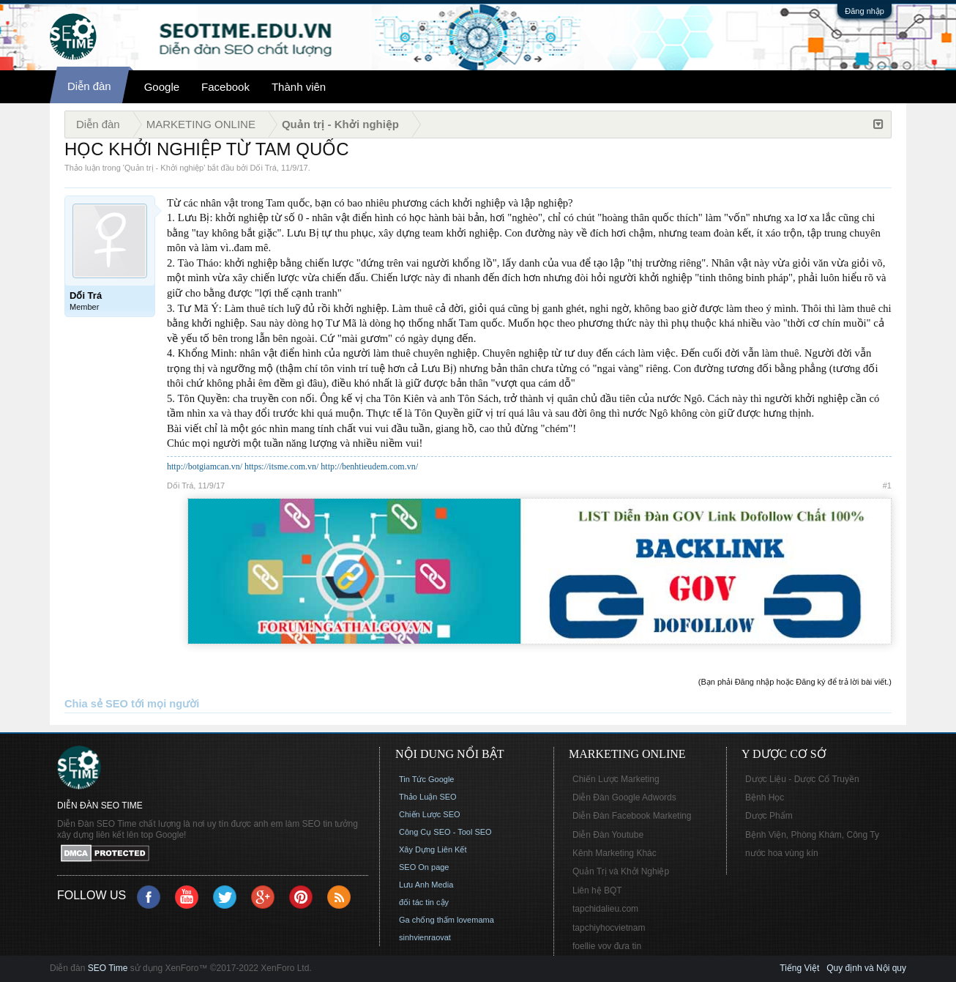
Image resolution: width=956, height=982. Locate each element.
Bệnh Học (764, 797)
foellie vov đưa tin (606, 946)
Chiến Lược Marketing (616, 779)
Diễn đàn (89, 86)
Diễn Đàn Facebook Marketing (631, 816)
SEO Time (108, 968)
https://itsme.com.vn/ (281, 466)
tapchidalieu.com (605, 909)
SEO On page (424, 867)
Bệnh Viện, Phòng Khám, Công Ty (812, 835)
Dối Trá (263, 167)
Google (161, 87)
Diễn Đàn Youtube (607, 835)
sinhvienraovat (425, 937)
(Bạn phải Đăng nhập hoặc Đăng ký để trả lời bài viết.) (795, 681)
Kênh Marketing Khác (614, 853)
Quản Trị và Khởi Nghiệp (620, 871)
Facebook (225, 87)
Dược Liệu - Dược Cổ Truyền (802, 779)
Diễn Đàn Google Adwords (624, 797)
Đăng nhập (864, 11)
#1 (887, 485)
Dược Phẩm (769, 816)
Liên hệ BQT (597, 890)
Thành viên (299, 87)
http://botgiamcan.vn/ (204, 466)
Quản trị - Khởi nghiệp (163, 167)
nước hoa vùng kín (781, 853)
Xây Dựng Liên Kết (433, 849)
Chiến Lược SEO (429, 814)
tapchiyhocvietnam (608, 928)
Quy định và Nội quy (866, 968)
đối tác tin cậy (424, 902)
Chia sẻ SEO (96, 704)
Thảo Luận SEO (428, 796)
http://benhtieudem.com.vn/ (369, 466)
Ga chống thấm (427, 919)
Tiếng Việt (799, 968)
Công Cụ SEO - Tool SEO (445, 831)
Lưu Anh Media (426, 884)
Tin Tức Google (426, 779)
